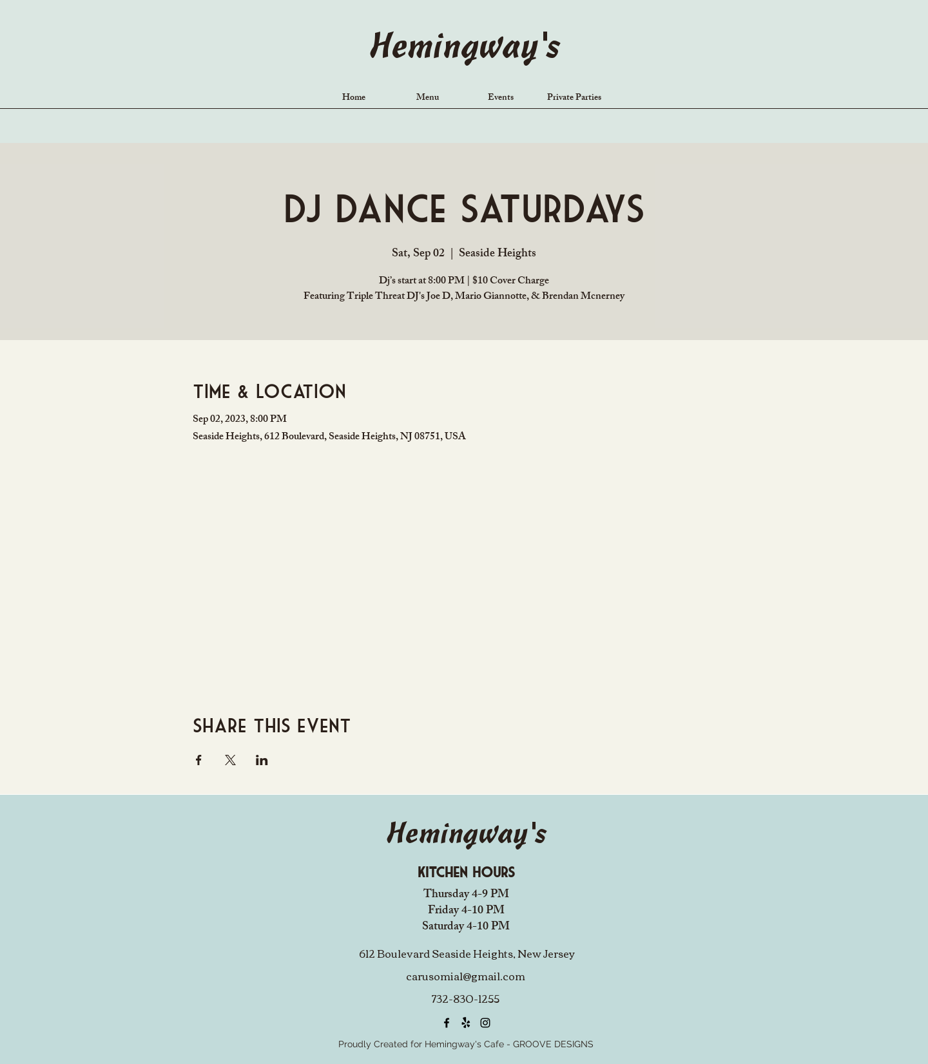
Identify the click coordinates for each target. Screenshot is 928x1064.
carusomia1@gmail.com (465, 975)
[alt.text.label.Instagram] (485, 1022)
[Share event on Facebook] (199, 760)
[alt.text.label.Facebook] (446, 1022)
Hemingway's (464, 48)
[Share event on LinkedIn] (262, 760)
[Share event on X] (230, 760)
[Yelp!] (465, 1022)
